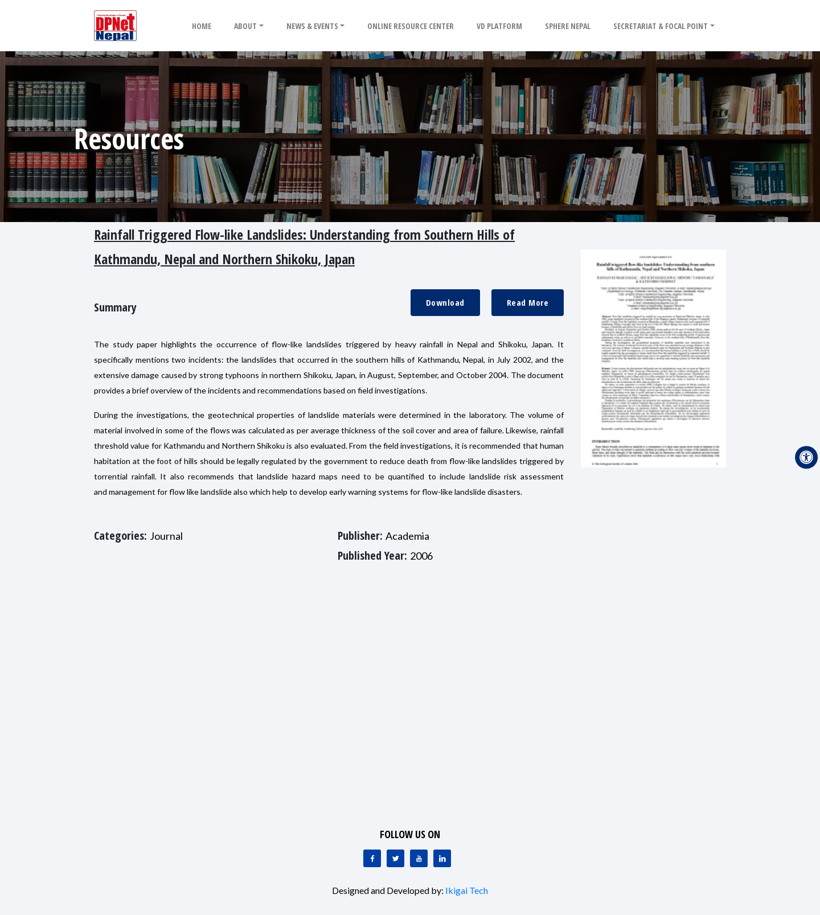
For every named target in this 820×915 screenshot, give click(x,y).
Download (445, 302)
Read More (528, 302)
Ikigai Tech (466, 890)
